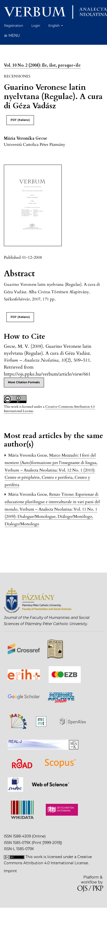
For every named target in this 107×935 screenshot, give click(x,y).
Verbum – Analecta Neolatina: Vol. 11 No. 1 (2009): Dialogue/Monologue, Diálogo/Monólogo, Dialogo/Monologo (51, 516)
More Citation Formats (24, 382)
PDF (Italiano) (20, 120)
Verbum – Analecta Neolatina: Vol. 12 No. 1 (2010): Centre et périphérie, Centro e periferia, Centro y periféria (50, 477)
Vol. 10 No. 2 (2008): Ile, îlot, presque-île (42, 65)
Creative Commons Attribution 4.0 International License (49, 408)
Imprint (10, 871)
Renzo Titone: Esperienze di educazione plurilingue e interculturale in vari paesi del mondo (52, 502)
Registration (13, 26)
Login (35, 26)
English (57, 25)
